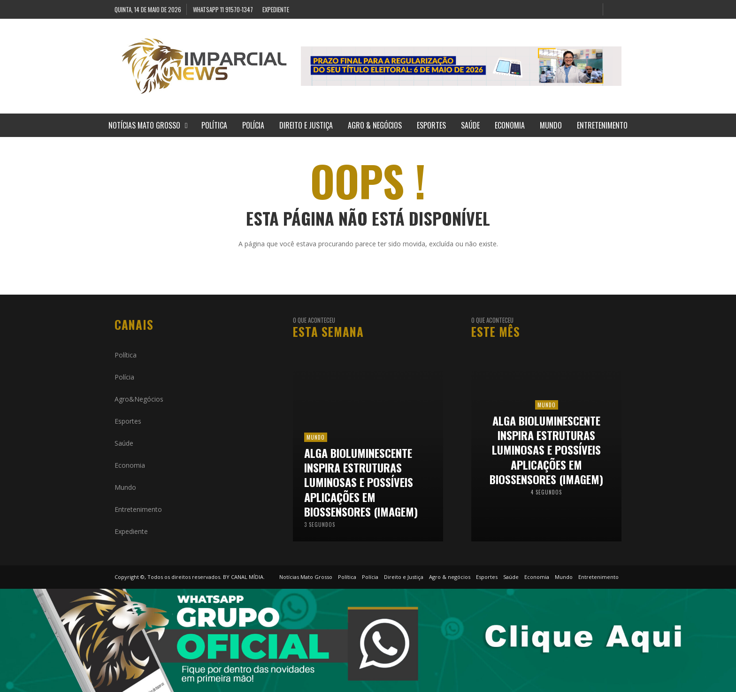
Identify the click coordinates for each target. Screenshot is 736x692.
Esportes (128, 421)
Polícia (124, 377)
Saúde (124, 443)
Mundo (125, 487)
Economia (130, 465)
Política (126, 354)
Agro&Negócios (139, 399)
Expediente (131, 531)
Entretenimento (138, 509)
